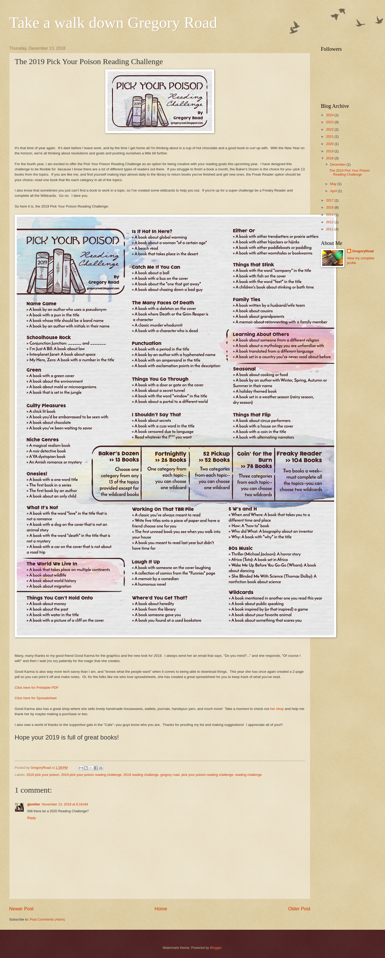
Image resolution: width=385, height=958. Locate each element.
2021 (330, 136)
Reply (31, 818)
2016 (330, 207)
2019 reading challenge (140, 775)
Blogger (216, 948)
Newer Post (21, 908)
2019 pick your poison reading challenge (91, 775)
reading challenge (248, 775)
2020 (330, 144)
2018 (330, 158)
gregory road (169, 775)
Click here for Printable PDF (37, 688)
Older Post (299, 908)
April (334, 191)
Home (161, 908)
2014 (330, 215)
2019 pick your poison (42, 775)
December (338, 164)
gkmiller (33, 804)
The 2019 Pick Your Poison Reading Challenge (349, 172)
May (333, 184)
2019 (330, 151)
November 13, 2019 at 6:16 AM (65, 804)
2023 (330, 122)
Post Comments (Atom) (47, 919)
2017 (330, 200)
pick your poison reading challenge (207, 775)
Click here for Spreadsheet (36, 698)
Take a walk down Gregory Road (113, 22)
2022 (330, 129)
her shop (277, 709)
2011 (330, 229)
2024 (330, 115)
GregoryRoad (363, 251)
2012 (330, 222)
